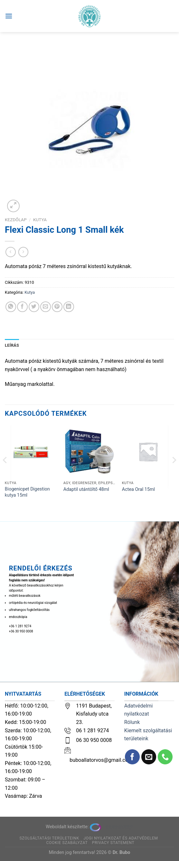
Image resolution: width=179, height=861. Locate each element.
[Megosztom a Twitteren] (34, 306)
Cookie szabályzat (67, 842)
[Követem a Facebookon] (132, 756)
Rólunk (132, 722)
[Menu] (9, 16)
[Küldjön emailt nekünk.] (148, 756)
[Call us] (165, 756)
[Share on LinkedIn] (68, 306)
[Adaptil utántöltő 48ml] (89, 451)
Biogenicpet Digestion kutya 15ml (27, 492)
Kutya (40, 219)
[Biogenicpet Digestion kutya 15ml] (31, 451)
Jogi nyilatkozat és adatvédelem (120, 838)
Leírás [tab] (12, 345)
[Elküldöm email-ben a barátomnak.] (45, 306)
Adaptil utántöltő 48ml (86, 489)
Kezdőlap (16, 219)
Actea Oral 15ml (138, 489)
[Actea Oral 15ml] (148, 451)
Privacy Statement (113, 842)
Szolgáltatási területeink (49, 838)
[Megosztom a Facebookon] (22, 306)
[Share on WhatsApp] (10, 306)
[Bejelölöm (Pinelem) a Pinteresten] (57, 306)
